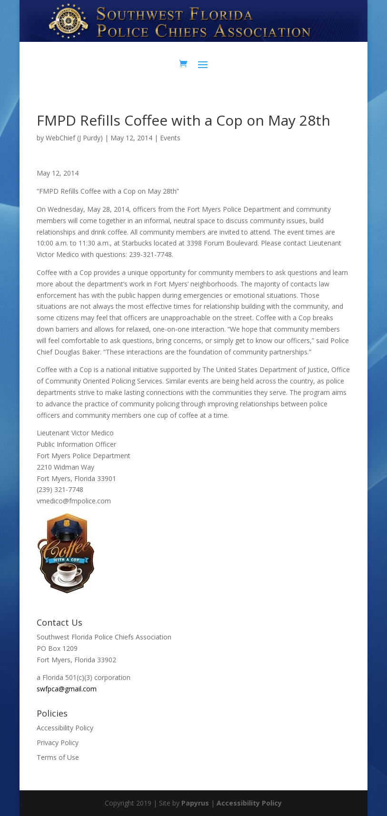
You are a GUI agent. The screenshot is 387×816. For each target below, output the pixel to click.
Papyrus (195, 802)
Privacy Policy (58, 742)
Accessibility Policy (65, 727)
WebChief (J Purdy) (74, 137)
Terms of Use (58, 757)
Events (170, 137)
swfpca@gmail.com (67, 688)
